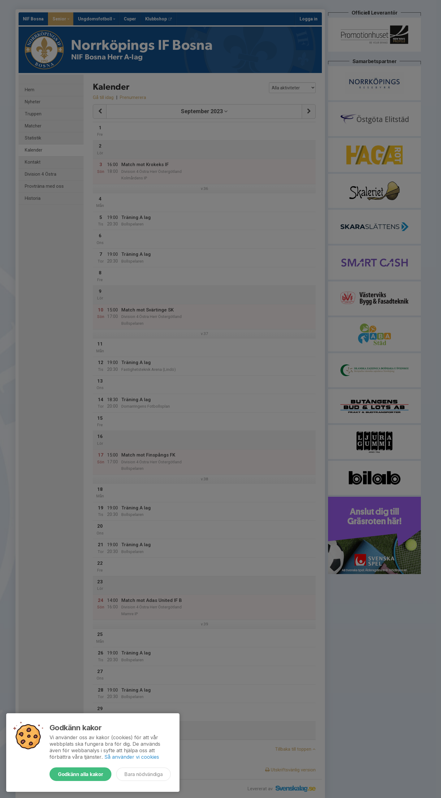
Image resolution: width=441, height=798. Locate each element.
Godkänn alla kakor (80, 774)
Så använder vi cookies (131, 757)
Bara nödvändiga (143, 774)
